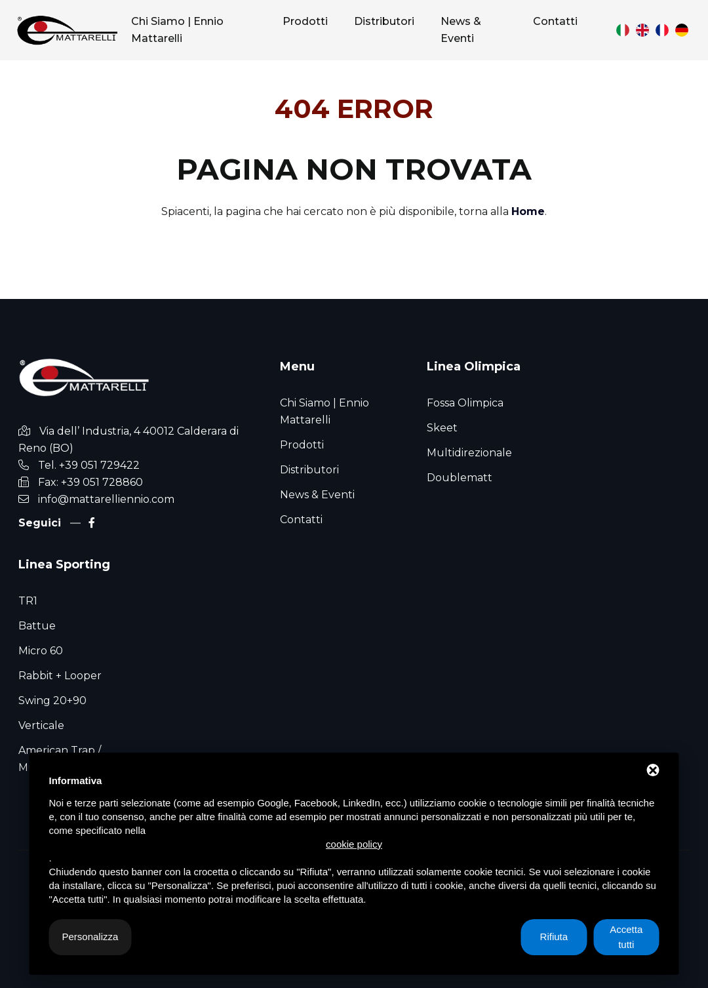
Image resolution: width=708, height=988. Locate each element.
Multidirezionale (469, 452)
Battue (37, 626)
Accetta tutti (626, 937)
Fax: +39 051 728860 (90, 482)
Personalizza (90, 936)
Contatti (301, 519)
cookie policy (354, 844)
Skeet (442, 428)
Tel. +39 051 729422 (89, 465)
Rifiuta (554, 936)
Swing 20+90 (52, 700)
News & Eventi (317, 494)
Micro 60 (40, 650)
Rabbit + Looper (60, 675)
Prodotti (302, 445)
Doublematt (459, 477)
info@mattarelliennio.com (106, 499)
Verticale (41, 725)
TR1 (27, 601)
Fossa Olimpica (465, 403)
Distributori (309, 470)
